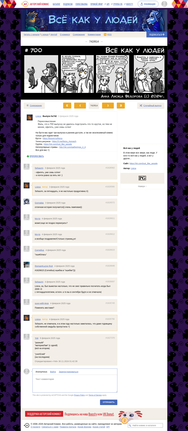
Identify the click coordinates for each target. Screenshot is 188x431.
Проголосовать (37, 156)
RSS (109, 34)
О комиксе (65, 34)
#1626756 (110, 319)
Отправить (109, 402)
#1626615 (110, 250)
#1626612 (110, 234)
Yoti (36, 338)
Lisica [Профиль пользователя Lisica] (38, 116)
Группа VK (117, 4)
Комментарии (94, 34)
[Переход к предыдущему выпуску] (39, 73)
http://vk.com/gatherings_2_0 (72, 147)
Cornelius (39, 250)
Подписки (68, 4)
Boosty (129, 4)
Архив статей (99, 427)
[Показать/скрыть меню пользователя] (163, 4)
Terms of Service (95, 395)
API (108, 4)
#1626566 (110, 186)
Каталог (56, 4)
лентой (53, 34)
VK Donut (108, 414)
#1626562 (110, 168)
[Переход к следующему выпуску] (94, 73)
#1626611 (110, 218)
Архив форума (84, 427)
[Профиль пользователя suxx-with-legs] (28, 302)
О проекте (35, 427)
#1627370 (110, 338)
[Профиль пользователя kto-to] (28, 217)
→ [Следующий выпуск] (101, 41)
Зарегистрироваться (68, 372)
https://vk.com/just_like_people (58, 144)
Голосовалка (81, 4)
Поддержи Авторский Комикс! (44, 414)
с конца (44, 34)
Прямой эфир (96, 4)
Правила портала (68, 427)
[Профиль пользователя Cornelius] (28, 249)
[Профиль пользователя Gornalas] (28, 201)
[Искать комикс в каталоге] (130, 425)
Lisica (38, 187)
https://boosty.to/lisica (52, 138)
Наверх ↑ (142, 186)
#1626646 (110, 266)
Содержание (79, 34)
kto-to (37, 218)
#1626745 (110, 303)
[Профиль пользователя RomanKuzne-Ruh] (28, 265)
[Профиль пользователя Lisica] (30, 132)
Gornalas (39, 202)
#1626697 (110, 281)
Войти (53, 372)
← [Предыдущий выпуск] (86, 41)
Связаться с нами (50, 427)
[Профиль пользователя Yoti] (28, 337)
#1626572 (110, 202)
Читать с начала (31, 34)
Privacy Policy (79, 395)
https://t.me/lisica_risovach (64, 141)
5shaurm (39, 168)
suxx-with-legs (42, 303)
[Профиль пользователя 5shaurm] (28, 167)
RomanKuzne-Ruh (44, 266)
